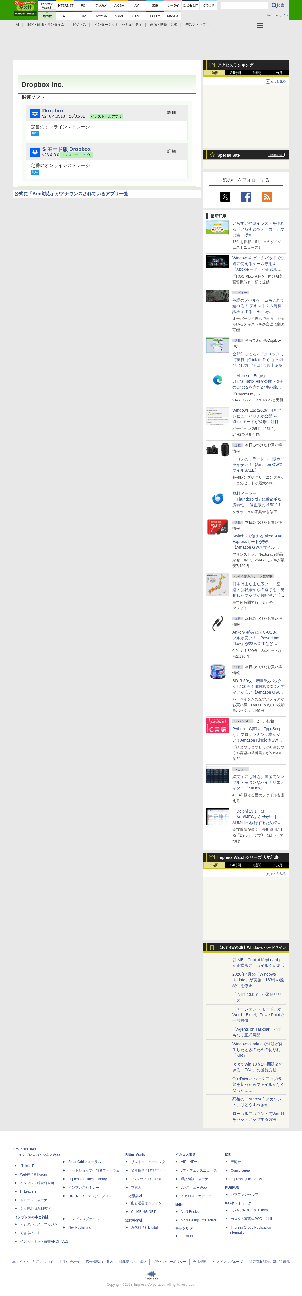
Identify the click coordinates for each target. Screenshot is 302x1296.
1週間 (257, 73)
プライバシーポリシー (169, 1262)
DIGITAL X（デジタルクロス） (91, 1196)
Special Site (228, 155)
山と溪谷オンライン (146, 1203)
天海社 (236, 1162)
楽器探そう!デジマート (148, 1170)
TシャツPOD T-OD (146, 1179)
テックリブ (183, 1229)
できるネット (30, 1233)
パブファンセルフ (244, 1195)
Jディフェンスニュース (199, 1170)
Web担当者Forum (33, 1174)
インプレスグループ (227, 1262)
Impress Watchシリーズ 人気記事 (248, 857)
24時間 (235, 73)
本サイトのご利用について (32, 1262)
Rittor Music (135, 1155)
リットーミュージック (148, 1162)
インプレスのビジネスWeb (39, 1155)
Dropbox (53, 111)
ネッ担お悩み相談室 (35, 1209)
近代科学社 (133, 1220)
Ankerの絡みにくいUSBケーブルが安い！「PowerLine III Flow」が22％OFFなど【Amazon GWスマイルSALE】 (258, 643)
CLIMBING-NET (143, 1212)
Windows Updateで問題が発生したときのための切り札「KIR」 (257, 1050)
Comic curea (240, 1170)
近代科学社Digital (144, 1227)
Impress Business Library (87, 1179)
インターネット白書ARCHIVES (44, 1241)
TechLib (187, 1236)
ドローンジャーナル (35, 1200)
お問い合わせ (69, 1262)
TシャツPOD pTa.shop (249, 1210)
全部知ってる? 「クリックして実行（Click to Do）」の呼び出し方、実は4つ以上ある (258, 360)
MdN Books (190, 1212)
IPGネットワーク (238, 1203)
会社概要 (199, 1262)
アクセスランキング (235, 65)
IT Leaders (28, 1191)
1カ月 (278, 73)
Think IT (27, 1166)
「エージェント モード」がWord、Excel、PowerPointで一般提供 (258, 1015)
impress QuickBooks (246, 1179)
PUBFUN (232, 1187)
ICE (228, 1155)
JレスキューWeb (194, 1187)
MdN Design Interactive (199, 1220)
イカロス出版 (185, 1155)
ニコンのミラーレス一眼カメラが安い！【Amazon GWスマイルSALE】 (258, 465)
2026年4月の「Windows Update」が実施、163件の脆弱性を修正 (258, 980)
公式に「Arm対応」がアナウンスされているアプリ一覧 (71, 193)
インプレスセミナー (83, 1187)
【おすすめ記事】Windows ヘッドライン (251, 948)
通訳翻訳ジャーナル (196, 1179)
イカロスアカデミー (196, 1196)
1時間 (214, 73)
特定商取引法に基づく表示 (269, 1262)
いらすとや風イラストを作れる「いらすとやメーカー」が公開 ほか (258, 229)
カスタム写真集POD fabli (251, 1219)
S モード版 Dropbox (66, 149)
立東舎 (136, 1187)
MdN (179, 1205)
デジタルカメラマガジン (39, 1224)
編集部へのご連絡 (132, 1262)
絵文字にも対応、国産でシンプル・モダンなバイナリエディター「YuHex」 (258, 782)
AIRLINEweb (191, 1162)
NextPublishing (79, 1227)
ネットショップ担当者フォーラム (94, 1170)
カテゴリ (261, 33)
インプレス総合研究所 (37, 1183)
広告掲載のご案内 (99, 1262)
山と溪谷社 (133, 1196)
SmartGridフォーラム (84, 1162)
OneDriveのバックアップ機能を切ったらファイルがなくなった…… (258, 1084)
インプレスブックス (83, 1219)
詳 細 (171, 112)
